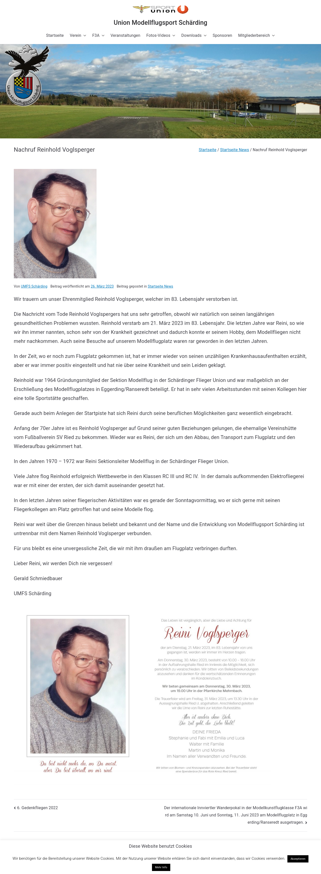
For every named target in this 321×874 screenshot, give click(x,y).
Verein (78, 35)
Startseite (55, 35)
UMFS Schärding (34, 286)
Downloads (194, 35)
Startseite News (160, 286)
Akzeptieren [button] (297, 858)
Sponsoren (222, 35)
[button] (83, 35)
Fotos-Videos (160, 35)
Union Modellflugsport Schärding (160, 22)
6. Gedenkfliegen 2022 (37, 807)
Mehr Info (161, 867)
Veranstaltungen (125, 35)
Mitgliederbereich (256, 35)
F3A (98, 35)
